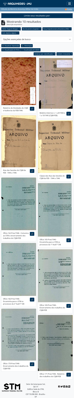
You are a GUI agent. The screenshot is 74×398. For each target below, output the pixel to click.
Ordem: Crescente (64, 54)
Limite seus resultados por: (37, 15)
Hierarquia (27, 46)
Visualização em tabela (30, 50)
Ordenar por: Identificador (43, 54)
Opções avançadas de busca (17, 39)
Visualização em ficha (10, 50)
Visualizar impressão (10, 46)
